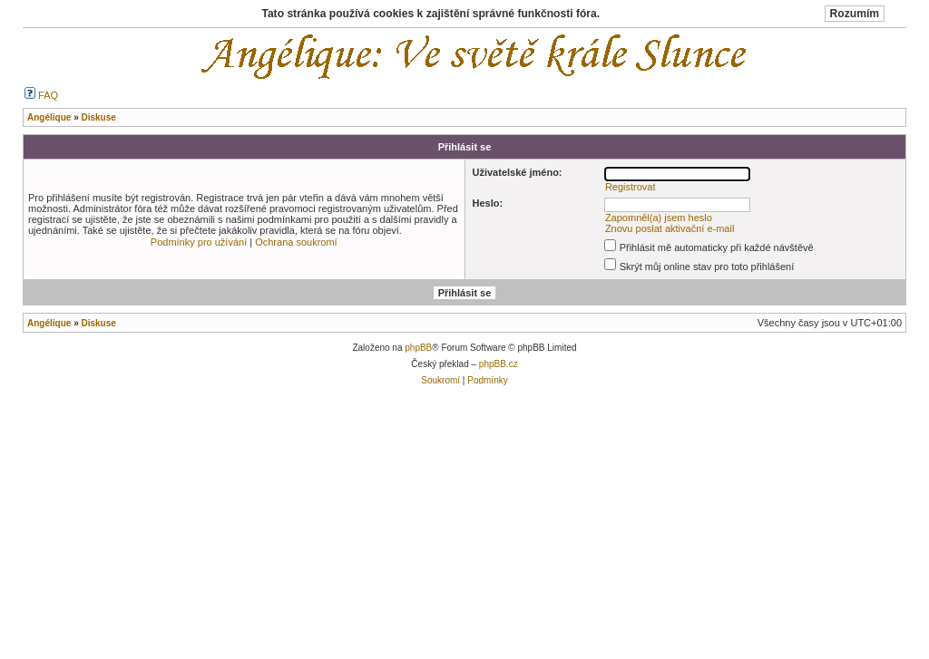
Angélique (49, 323)
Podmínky (487, 380)
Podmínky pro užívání (199, 242)
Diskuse (98, 323)
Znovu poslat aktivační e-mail (669, 228)
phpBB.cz (498, 364)
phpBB (418, 348)
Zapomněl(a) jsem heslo (658, 217)
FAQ (41, 95)
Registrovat (630, 186)
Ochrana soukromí (296, 242)
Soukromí (440, 380)
